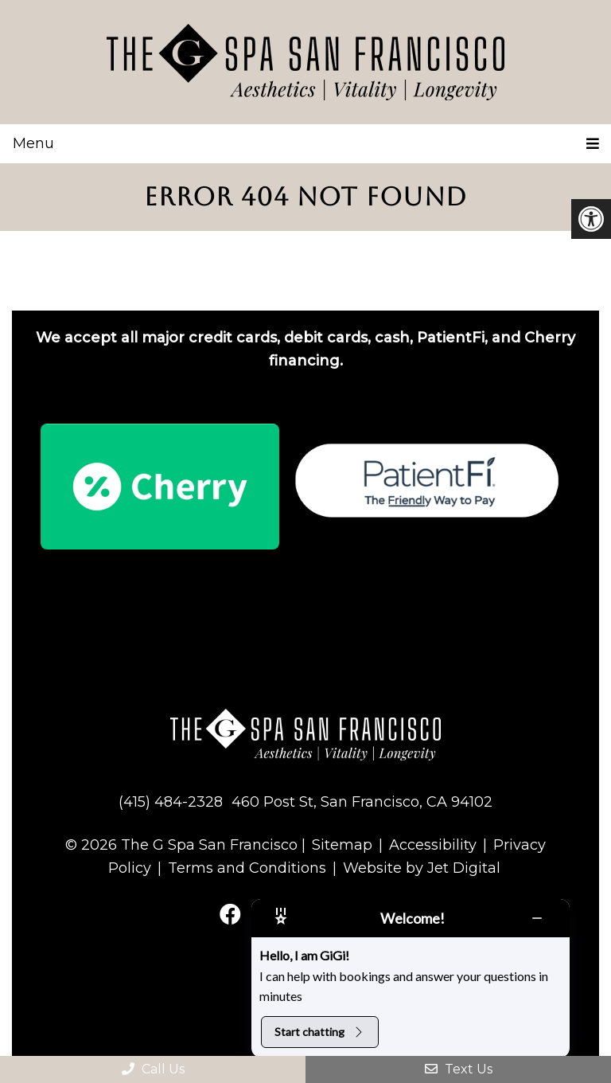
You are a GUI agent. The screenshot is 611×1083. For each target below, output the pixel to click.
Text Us (458, 1069)
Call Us (153, 1069)
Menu (33, 143)
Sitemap (342, 845)
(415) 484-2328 (171, 802)
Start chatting (319, 1031)
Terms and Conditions (247, 868)
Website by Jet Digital (421, 868)
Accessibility (433, 845)
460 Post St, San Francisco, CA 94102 (362, 802)
